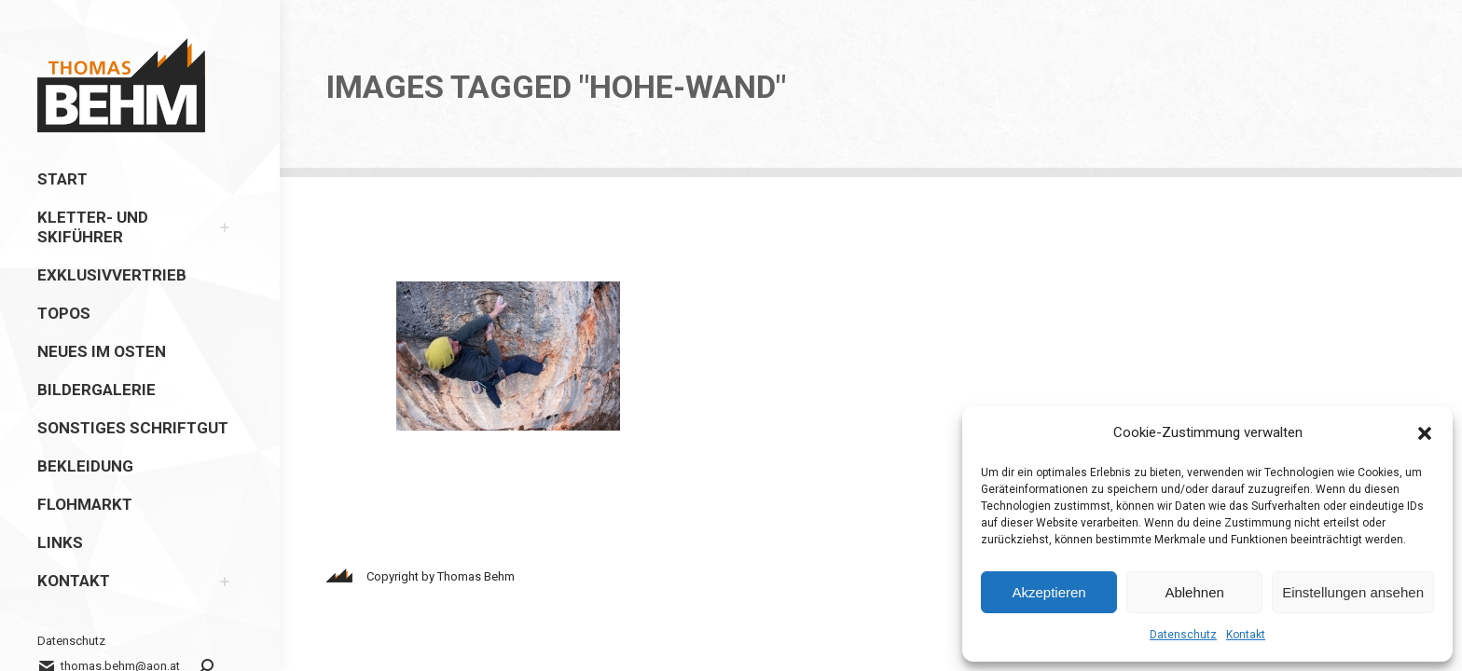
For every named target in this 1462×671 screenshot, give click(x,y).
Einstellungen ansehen (1353, 592)
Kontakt (1245, 634)
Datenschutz (1183, 634)
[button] (1424, 433)
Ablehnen (1194, 592)
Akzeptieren (1048, 592)
